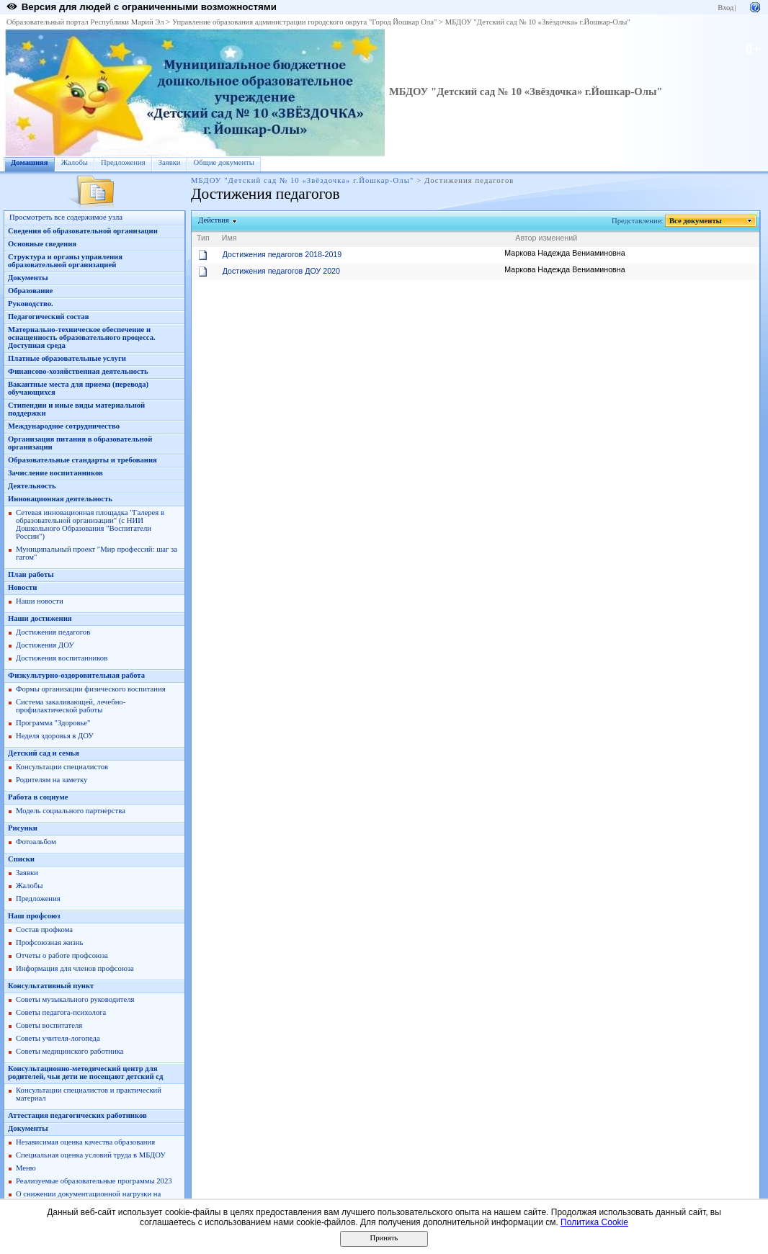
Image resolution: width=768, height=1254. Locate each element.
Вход (725, 8)
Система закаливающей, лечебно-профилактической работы (70, 706)
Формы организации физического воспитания (91, 689)
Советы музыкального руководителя (75, 999)
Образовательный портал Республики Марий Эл (85, 22)
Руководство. (30, 304)
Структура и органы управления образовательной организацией (65, 261)
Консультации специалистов (62, 767)
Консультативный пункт (51, 986)
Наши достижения (40, 618)
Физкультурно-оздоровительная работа (76, 675)
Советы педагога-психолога (61, 1012)
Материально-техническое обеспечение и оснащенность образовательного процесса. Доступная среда (82, 337)
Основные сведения (42, 244)
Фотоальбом (36, 842)
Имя (229, 237)
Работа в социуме (38, 797)
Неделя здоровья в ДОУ (55, 736)
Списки (21, 859)
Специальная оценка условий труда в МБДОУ (91, 1155)
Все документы (696, 221)
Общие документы (224, 162)
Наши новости (39, 601)
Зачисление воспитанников (55, 473)
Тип (203, 237)
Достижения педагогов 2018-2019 (282, 254)
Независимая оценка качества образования (85, 1142)
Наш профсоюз (34, 916)
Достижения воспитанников (61, 658)
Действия (214, 220)
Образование (30, 291)
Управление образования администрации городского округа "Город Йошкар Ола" (304, 22)
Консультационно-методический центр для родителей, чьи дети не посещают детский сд (85, 1072)
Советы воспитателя (49, 1025)
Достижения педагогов (53, 632)
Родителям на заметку (51, 780)
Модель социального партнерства (70, 811)
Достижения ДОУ (45, 645)
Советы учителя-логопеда (58, 1038)
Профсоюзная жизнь (49, 942)
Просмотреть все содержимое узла (65, 217)
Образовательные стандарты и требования (82, 460)
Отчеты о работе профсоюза (62, 955)
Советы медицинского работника (69, 1051)
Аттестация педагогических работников (77, 1115)
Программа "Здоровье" (53, 723)
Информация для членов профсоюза (75, 968)
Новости (22, 587)
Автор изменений (546, 237)
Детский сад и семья (43, 753)
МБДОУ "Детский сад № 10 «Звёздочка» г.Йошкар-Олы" (537, 22)
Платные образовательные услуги (67, 358)
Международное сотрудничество (64, 426)
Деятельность (32, 486)
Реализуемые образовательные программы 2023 (94, 1181)
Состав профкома (44, 929)
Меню (26, 1168)
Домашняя (29, 162)
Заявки (169, 162)
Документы (28, 278)
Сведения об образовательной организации (83, 231)
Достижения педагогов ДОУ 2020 (281, 271)
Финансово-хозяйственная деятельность (78, 371)
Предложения (123, 162)
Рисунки (22, 828)
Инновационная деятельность (60, 499)
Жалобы (74, 162)
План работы (31, 574)
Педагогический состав (48, 317)
